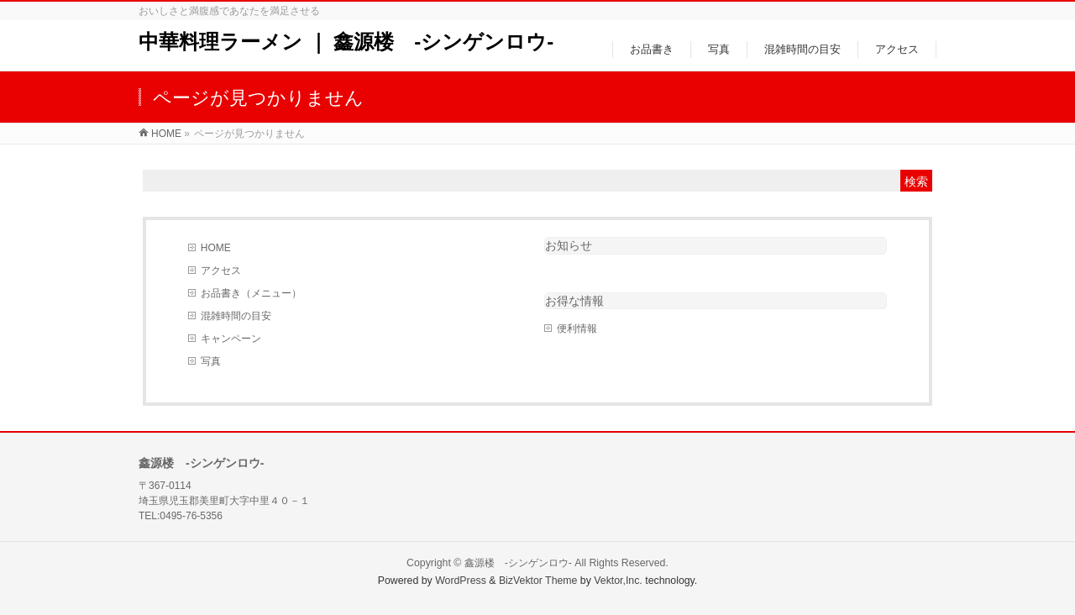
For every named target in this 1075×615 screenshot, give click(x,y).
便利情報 (577, 328)
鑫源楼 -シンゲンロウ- (518, 563)
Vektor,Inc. (618, 580)
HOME (216, 248)
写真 (211, 361)
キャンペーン (231, 338)
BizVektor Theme (538, 580)
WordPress (460, 580)
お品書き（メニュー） (251, 293)
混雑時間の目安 (236, 316)
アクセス (221, 270)
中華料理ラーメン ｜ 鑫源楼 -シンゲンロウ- (346, 41)
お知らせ (568, 245)
